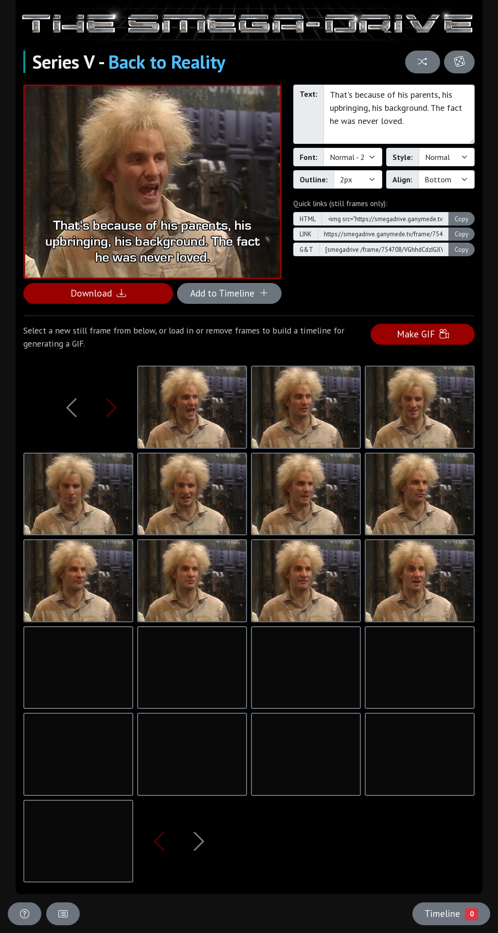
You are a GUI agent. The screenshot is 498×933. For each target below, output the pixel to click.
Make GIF (423, 334)
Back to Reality (166, 62)
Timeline (451, 913)
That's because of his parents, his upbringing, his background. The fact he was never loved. (399, 114)
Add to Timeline (229, 293)
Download (98, 293)
